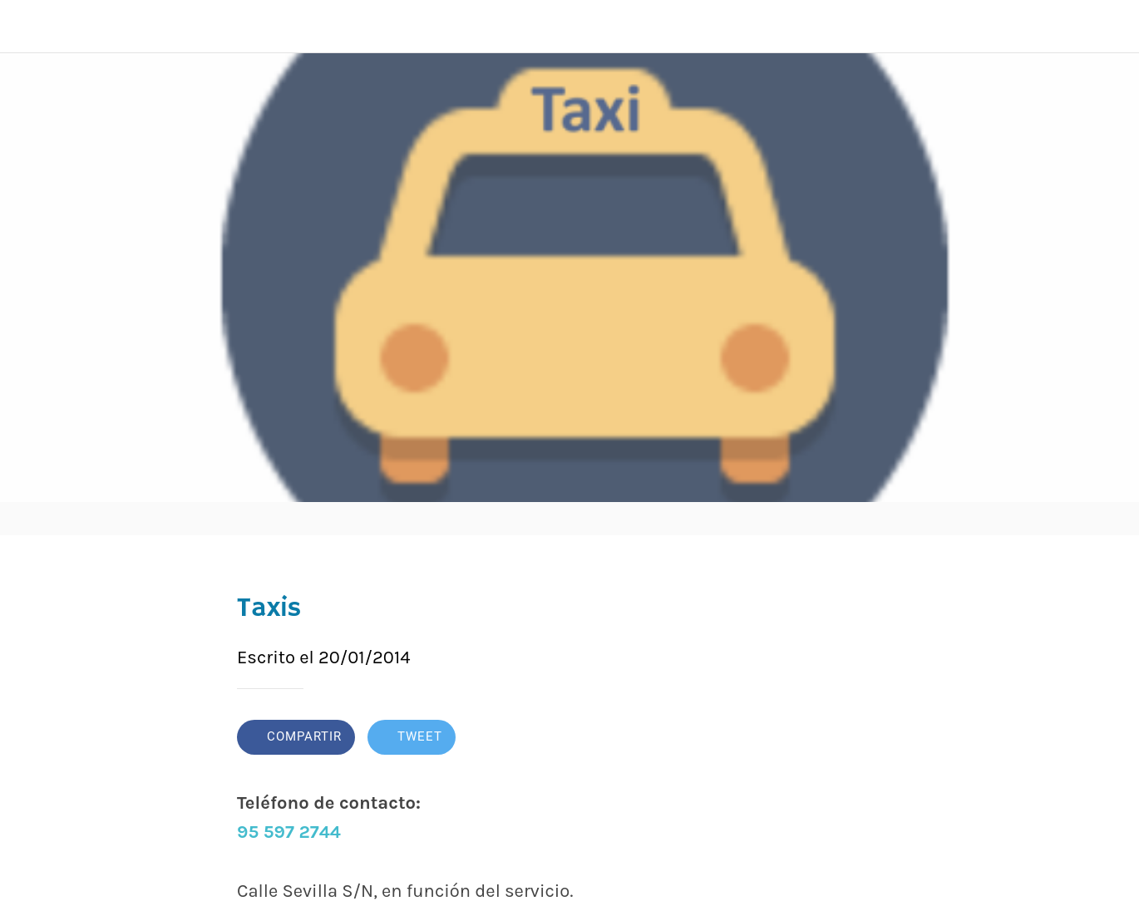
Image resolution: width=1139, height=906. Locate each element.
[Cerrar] (27, 27)
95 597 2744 (289, 832)
